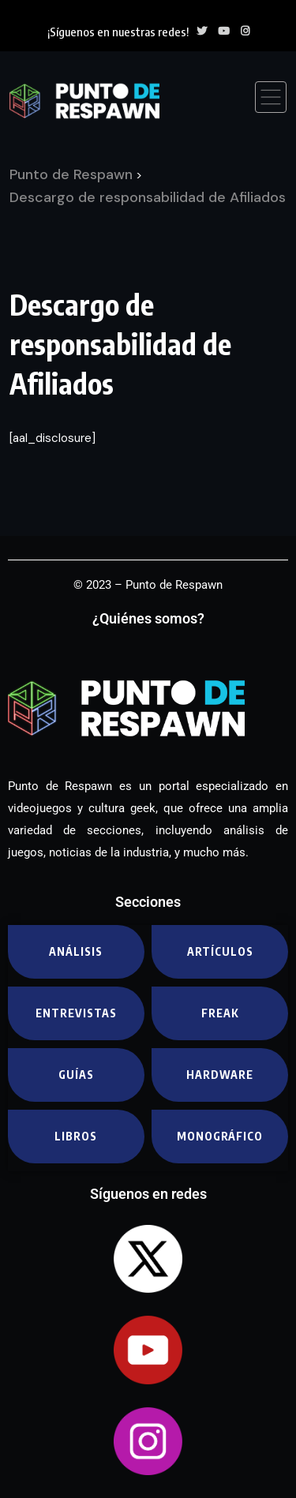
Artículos (220, 951)
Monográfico (220, 1136)
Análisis (76, 951)
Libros (75, 1136)
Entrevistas (76, 1013)
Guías (76, 1074)
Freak (220, 1013)
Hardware (219, 1074)
